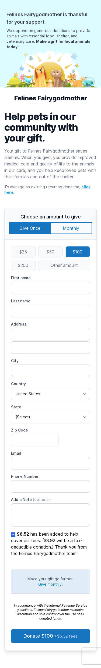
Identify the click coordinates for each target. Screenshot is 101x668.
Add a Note (31, 499)
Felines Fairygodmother (50, 98)
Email (16, 453)
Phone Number (25, 476)
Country (18, 383)
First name (21, 277)
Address (18, 324)
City (15, 360)
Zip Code (19, 430)
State (16, 407)
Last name (20, 301)
